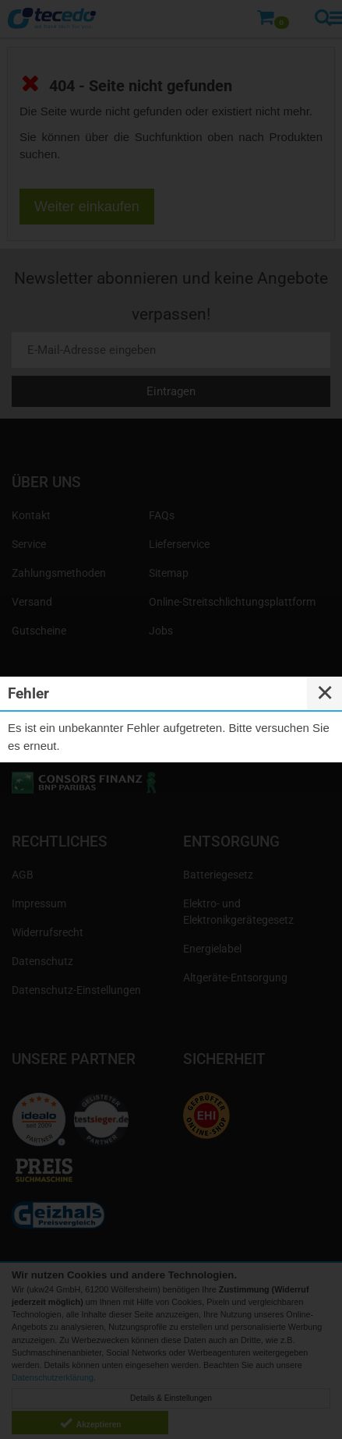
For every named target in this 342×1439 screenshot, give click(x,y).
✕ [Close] (325, 693)
